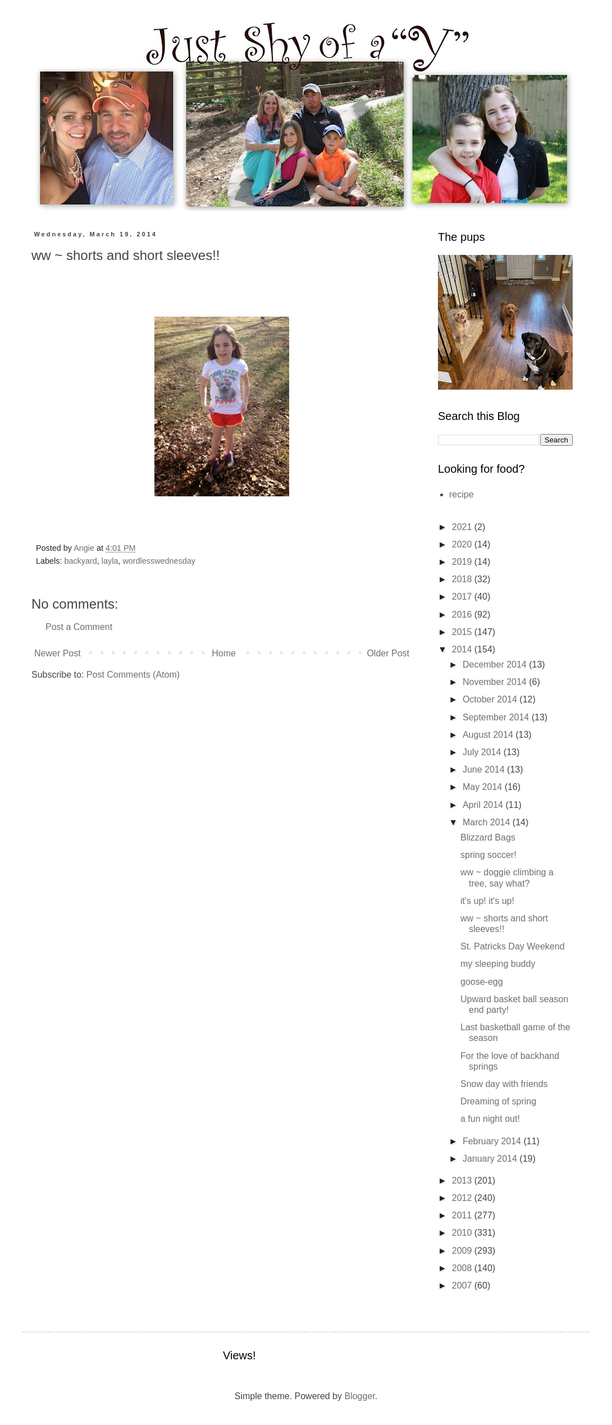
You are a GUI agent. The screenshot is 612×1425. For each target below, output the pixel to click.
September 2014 (497, 717)
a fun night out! (490, 1118)
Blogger (359, 1396)
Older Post (388, 653)
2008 (463, 1268)
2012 (463, 1198)
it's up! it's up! (487, 901)
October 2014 (491, 699)
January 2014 (491, 1158)
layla (110, 560)
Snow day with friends (504, 1084)
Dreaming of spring (498, 1101)
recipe (461, 494)
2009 (463, 1250)
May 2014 (484, 787)
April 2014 (484, 805)
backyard (80, 560)
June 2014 (485, 769)
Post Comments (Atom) (133, 674)
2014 (463, 649)
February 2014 (493, 1141)
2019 (463, 562)
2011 (463, 1215)
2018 (463, 579)
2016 (463, 614)
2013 (463, 1180)
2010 (463, 1232)
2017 (463, 596)
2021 (463, 527)
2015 (463, 632)
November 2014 (496, 682)
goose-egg (481, 981)
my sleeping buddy (497, 964)
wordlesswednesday (158, 560)
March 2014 (488, 822)
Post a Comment (78, 627)
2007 (463, 1285)
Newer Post (57, 653)
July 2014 (483, 752)
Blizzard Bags (487, 837)
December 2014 (496, 664)
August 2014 (489, 734)
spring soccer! (488, 855)
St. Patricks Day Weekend (512, 946)
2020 (463, 544)
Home (224, 653)
